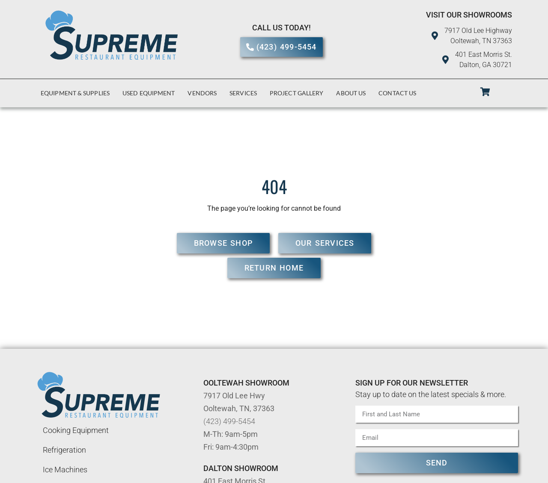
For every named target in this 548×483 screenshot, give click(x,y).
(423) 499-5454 (229, 421)
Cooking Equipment (76, 430)
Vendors (202, 93)
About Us (351, 93)
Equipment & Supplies (75, 93)
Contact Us (397, 93)
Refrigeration (64, 449)
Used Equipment (148, 93)
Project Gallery (297, 93)
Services (243, 93)
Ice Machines (65, 469)
